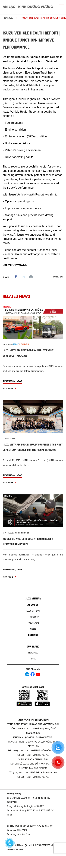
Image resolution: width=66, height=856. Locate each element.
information (9, 381)
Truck (33, 659)
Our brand (33, 646)
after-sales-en (22, 533)
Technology (33, 617)
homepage (8, 18)
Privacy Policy (14, 793)
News (19, 381)
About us (33, 604)
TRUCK (15, 344)
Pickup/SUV (33, 653)
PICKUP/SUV (24, 344)
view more (9, 388)
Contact (33, 635)
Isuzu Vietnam (33, 598)
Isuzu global (33, 623)
